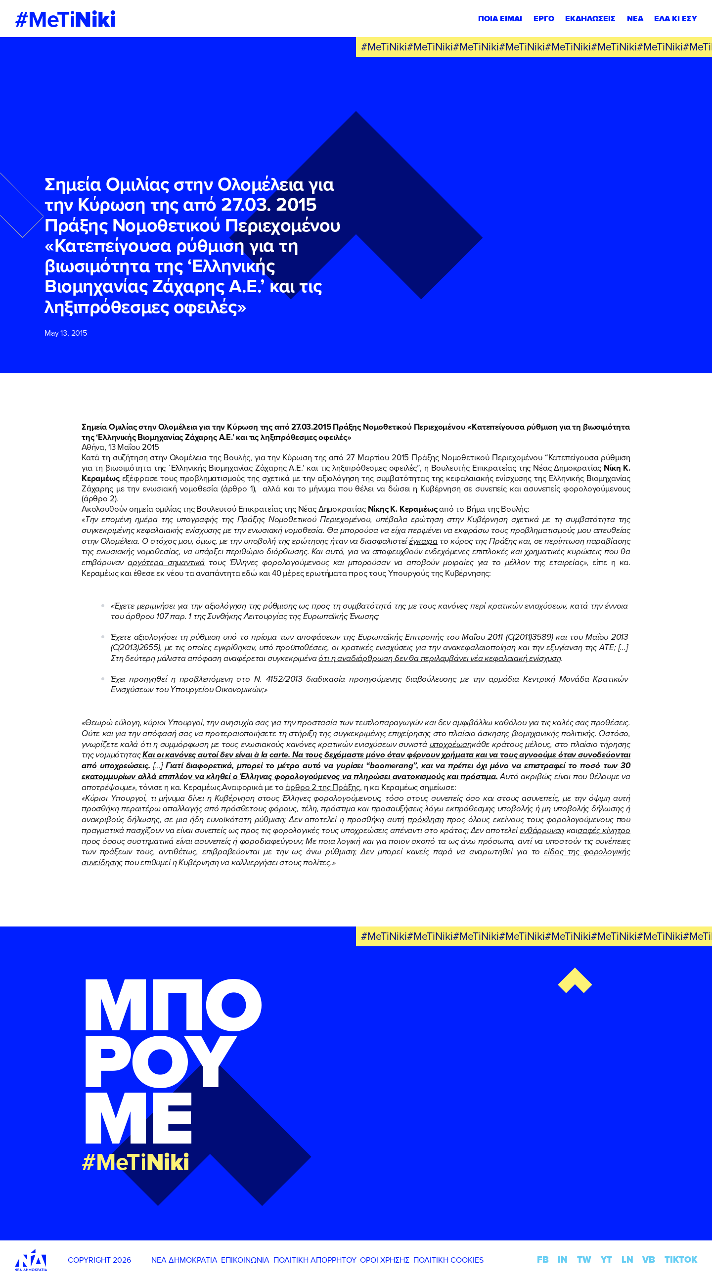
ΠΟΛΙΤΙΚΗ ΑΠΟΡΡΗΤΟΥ (314, 1259)
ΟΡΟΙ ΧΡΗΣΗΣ (384, 1259)
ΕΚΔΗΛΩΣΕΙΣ (590, 18)
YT (606, 1259)
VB (648, 1259)
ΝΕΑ (635, 18)
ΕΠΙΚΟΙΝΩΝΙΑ (245, 1259)
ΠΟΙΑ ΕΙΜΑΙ (500, 18)
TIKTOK (681, 1259)
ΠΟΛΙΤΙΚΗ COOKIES (448, 1259)
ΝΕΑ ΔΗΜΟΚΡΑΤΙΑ (184, 1259)
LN (627, 1259)
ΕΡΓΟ (544, 18)
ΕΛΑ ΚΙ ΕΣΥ (675, 18)
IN (563, 1259)
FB (543, 1259)
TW (584, 1259)
